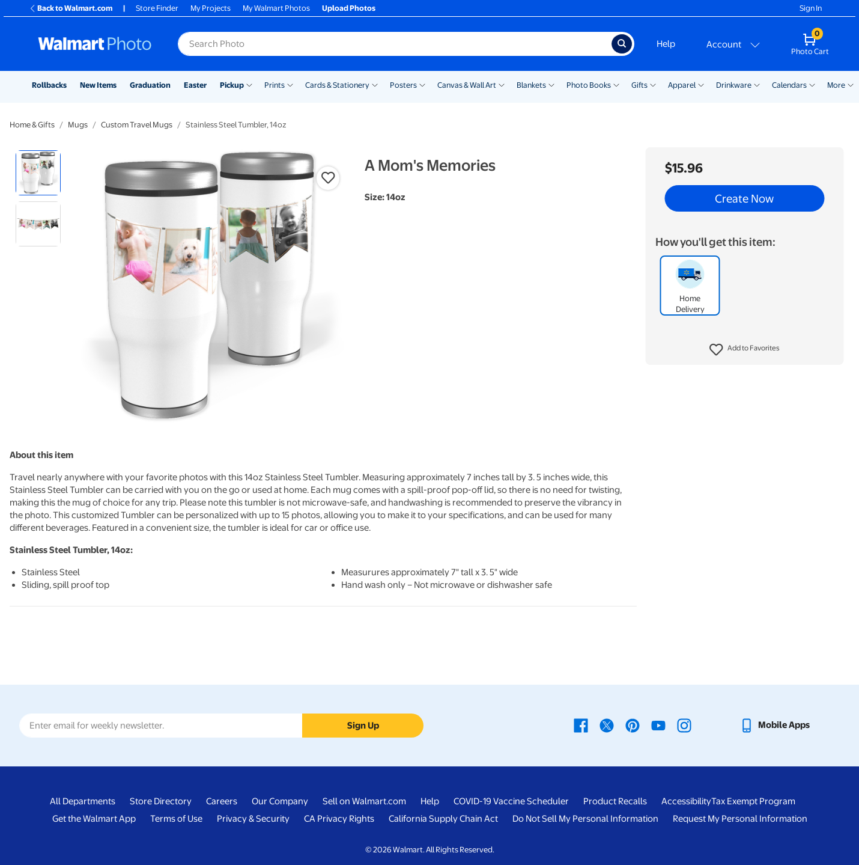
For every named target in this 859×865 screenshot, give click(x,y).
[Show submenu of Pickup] (249, 84)
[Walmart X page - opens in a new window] (606, 725)
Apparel (682, 85)
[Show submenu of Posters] (422, 84)
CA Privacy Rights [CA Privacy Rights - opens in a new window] (339, 818)
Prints (274, 85)
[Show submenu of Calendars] (812, 84)
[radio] (38, 172)
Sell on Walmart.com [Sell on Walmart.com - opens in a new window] (364, 801)
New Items (98, 85)
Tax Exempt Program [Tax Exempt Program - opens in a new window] (753, 801)
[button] (744, 350)
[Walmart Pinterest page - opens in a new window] (632, 725)
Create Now (744, 198)
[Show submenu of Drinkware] (756, 84)
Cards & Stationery (337, 85)
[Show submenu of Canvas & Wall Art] (501, 84)
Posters (403, 85)
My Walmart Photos (276, 8)
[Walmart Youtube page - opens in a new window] (658, 725)
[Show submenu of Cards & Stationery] (374, 84)
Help (666, 43)
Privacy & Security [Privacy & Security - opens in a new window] (253, 818)
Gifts (639, 85)
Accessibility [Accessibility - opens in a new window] (686, 801)
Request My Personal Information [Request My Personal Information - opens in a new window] (740, 818)
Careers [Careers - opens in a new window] (221, 801)
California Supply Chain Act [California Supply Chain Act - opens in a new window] (443, 818)
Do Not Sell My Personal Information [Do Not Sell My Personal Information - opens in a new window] (585, 818)
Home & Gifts (32, 124)
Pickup (232, 85)
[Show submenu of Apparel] (701, 84)
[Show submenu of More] (850, 84)
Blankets (531, 85)
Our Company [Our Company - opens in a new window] (280, 801)
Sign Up (363, 725)
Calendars (789, 85)
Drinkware (733, 85)
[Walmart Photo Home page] (95, 44)
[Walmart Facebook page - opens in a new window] (581, 725)
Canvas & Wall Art (466, 85)
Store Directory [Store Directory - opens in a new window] (161, 801)
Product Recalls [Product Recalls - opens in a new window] (615, 801)
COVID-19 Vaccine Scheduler (511, 801)
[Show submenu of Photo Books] (616, 84)
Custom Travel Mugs (136, 124)
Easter (195, 85)
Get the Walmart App (94, 818)
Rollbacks (49, 85)
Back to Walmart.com (70, 8)
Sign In (811, 8)
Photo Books (588, 85)
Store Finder (157, 8)
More (836, 85)
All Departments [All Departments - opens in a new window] (82, 801)
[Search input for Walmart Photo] (395, 44)
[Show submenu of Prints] (290, 84)
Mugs (78, 124)
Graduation (150, 85)
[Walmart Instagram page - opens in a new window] (684, 725)
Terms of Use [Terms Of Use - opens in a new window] (176, 818)
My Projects (210, 8)
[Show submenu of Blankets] (551, 84)
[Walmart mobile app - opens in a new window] (774, 725)
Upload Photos (348, 8)
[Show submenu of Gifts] (653, 84)
